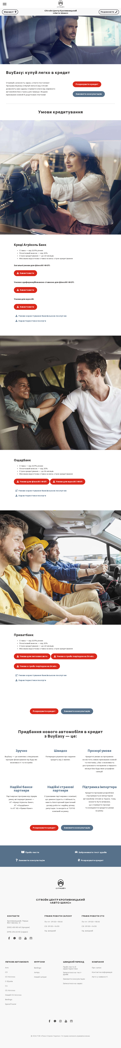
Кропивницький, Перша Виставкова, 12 (17, 922)
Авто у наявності (100, 977)
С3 (6, 972)
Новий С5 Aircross (13, 995)
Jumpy (36, 972)
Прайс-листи (30, 852)
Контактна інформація (102, 972)
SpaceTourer (10, 1004)
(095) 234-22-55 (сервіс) (17, 932)
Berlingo (8, 999)
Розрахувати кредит (87, 84)
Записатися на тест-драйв (72, 973)
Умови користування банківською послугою (41, 316)
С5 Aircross (10, 990)
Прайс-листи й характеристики (70, 968)
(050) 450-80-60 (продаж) (18, 927)
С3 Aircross (10, 977)
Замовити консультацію (89, 94)
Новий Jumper (40, 977)
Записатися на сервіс (72, 983)
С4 (6, 986)
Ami (7, 968)
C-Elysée (9, 981)
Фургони (39, 962)
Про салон (96, 968)
